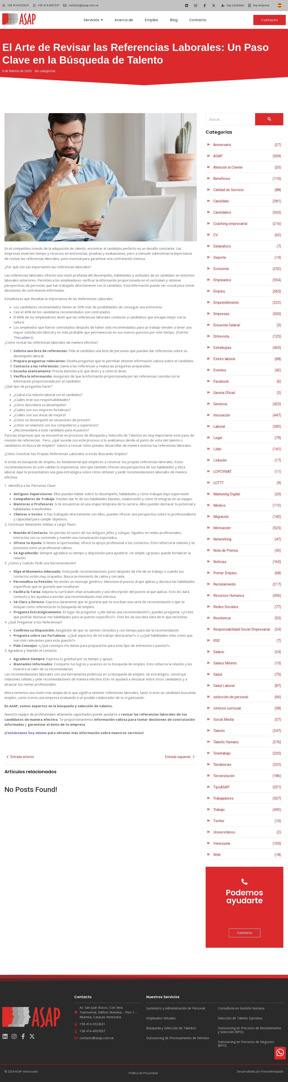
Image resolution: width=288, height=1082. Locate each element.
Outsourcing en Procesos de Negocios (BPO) (246, 1044)
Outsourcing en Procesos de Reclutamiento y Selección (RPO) (249, 1030)
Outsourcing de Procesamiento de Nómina (177, 1038)
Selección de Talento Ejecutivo (240, 1018)
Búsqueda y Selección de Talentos (171, 1028)
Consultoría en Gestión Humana (241, 1008)
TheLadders (23, 337)
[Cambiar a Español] (279, 5)
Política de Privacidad (143, 1073)
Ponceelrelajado (272, 1071)
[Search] (230, 119)
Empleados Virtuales (161, 1018)
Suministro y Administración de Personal (175, 1008)
